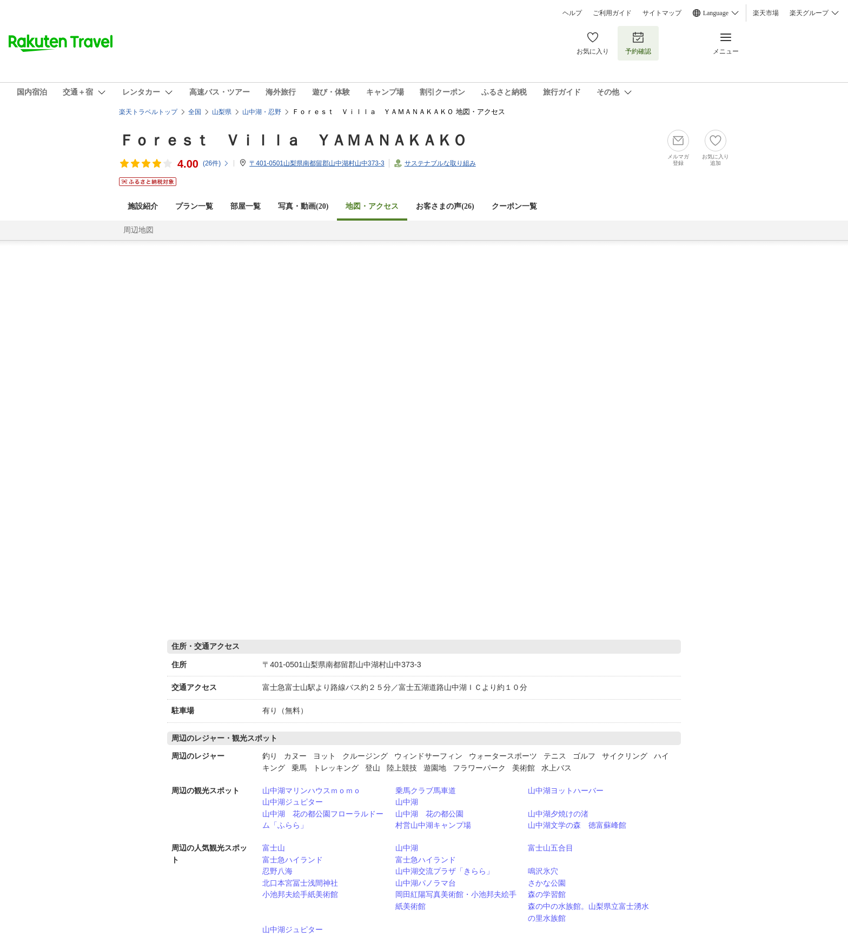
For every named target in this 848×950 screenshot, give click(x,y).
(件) (216, 163)
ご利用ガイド (612, 13)
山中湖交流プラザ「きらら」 (444, 871)
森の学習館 (547, 894)
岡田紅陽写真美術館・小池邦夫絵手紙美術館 (455, 900)
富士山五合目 (550, 847)
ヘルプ (572, 13)
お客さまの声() (445, 206)
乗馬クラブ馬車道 (425, 790)
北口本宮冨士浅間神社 (300, 883)
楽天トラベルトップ (148, 112)
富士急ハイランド (292, 859)
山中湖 (406, 802)
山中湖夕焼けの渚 (558, 813)
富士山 (273, 847)
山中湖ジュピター (292, 802)
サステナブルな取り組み (440, 163)
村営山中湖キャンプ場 (433, 825)
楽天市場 (766, 13)
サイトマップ (661, 13)
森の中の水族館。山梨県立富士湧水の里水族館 (588, 912)
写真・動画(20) (303, 206)
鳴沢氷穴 (543, 871)
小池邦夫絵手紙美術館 (300, 894)
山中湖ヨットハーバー (566, 790)
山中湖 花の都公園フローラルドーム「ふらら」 (322, 819)
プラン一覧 (194, 206)
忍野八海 (277, 871)
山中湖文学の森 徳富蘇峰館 (577, 825)
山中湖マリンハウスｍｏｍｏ (311, 790)
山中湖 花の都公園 (429, 813)
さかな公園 (547, 883)
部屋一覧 (245, 206)
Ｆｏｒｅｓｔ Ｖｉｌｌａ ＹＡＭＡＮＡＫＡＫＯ (293, 140)
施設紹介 (143, 206)
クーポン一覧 (514, 206)
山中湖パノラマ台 (425, 883)
